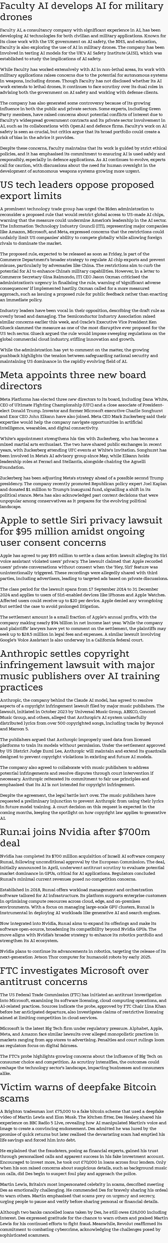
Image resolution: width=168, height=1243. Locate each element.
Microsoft (93, 410)
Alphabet (138, 1028)
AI (133, 756)
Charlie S (135, 410)
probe (89, 1006)
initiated (98, 994)
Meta (5, 1034)
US (3, 333)
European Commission (122, 861)
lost (50, 1111)
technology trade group (51, 208)
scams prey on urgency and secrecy (118, 1195)
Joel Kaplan (155, 483)
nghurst (154, 410)
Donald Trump (25, 410)
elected (48, 399)
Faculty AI (10, 30)
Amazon (29, 1034)
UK (51, 41)
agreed (28, 555)
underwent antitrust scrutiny (90, 867)
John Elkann (42, 416)
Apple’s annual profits (114, 617)
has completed (29, 856)
